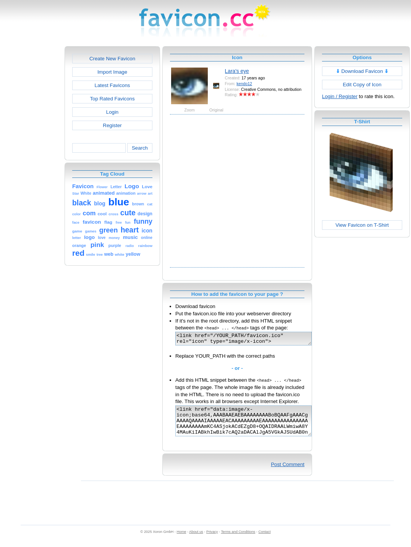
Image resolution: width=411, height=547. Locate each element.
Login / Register (340, 96)
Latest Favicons (112, 85)
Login (112, 112)
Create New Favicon (112, 58)
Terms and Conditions (238, 540)
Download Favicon (362, 71)
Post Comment (287, 472)
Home (181, 540)
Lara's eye (237, 71)
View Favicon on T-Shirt (362, 225)
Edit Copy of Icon (362, 84)
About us (196, 540)
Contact (265, 540)
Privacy (212, 540)
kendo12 (244, 83)
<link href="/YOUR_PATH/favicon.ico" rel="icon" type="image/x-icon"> (251, 340)
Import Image (112, 72)
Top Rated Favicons (112, 99)
